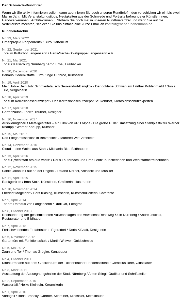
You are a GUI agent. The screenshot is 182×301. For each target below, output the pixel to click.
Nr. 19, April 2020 (15, 82)
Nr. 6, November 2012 (18, 237)
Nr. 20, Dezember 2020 (19, 71)
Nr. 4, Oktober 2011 (16, 259)
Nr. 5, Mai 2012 (13, 248)
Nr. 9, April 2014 (14, 200)
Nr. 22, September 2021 (20, 49)
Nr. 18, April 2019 (15, 97)
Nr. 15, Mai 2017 (14, 134)
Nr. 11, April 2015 (15, 178)
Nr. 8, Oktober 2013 (16, 211)
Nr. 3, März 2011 (14, 270)
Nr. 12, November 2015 (19, 167)
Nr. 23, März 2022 (15, 38)
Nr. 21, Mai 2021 (14, 60)
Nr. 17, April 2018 (15, 108)
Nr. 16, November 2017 (19, 119)
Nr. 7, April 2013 (14, 226)
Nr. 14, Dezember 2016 (19, 145)
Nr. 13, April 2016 (15, 156)
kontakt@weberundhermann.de (128, 24)
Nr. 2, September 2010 (19, 281)
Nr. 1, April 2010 (14, 292)
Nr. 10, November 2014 (19, 189)
